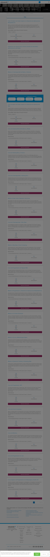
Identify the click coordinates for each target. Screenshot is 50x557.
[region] (25, 554)
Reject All (44, 554)
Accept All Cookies (37, 554)
